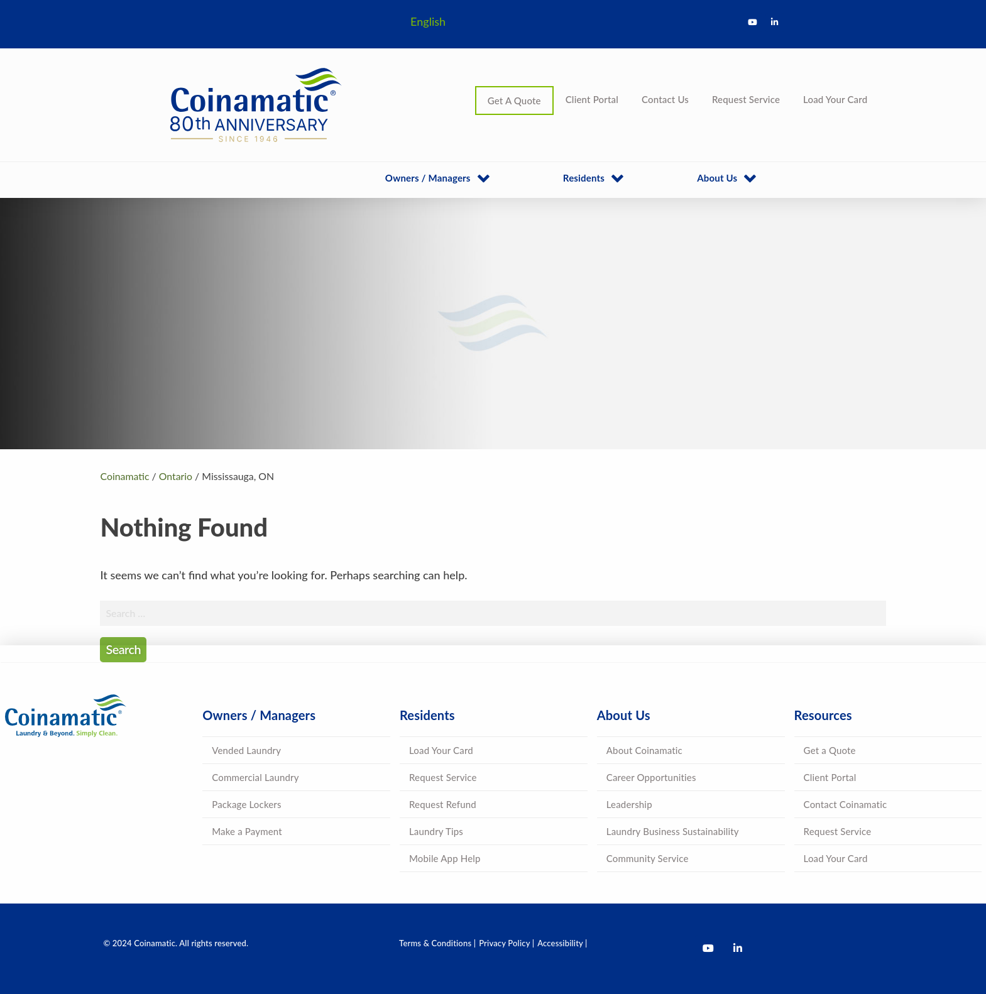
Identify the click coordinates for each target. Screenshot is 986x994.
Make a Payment (247, 831)
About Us (717, 177)
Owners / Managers (428, 177)
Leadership (629, 804)
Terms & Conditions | (437, 943)
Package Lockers (246, 804)
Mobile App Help (445, 858)
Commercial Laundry (255, 777)
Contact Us (665, 99)
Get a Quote (830, 750)
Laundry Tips (436, 831)
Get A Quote (514, 100)
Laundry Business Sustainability (672, 831)
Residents (584, 177)
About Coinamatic (644, 750)
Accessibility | (562, 943)
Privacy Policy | (506, 943)
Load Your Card (835, 99)
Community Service (647, 858)
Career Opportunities (651, 777)
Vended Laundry (246, 750)
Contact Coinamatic (845, 804)
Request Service (746, 99)
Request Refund (442, 804)
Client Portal (592, 99)
